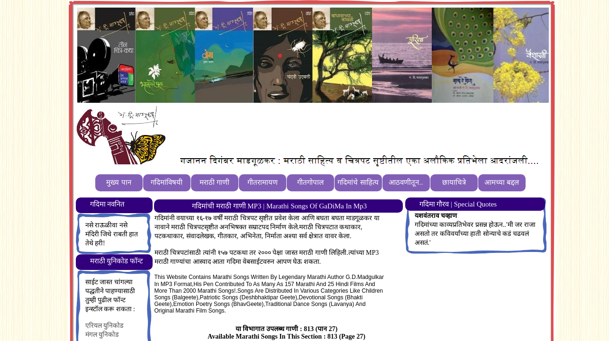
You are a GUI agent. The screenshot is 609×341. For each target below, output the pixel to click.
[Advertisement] (342, 128)
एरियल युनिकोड (104, 325)
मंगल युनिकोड (102, 334)
